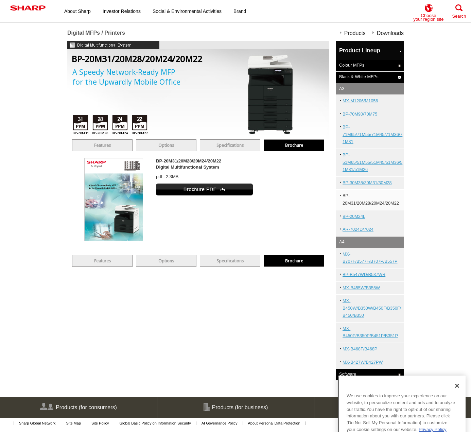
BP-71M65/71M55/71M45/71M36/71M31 (372, 134)
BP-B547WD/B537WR (364, 274)
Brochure (294, 145)
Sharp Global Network (37, 423)
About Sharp (77, 11)
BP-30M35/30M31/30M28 (367, 182)
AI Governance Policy (220, 423)
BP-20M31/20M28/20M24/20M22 (371, 199)
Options (166, 145)
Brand (239, 11)
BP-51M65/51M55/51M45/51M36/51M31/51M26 (372, 162)
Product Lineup (359, 50)
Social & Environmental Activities (187, 11)
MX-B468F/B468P (360, 349)
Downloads (390, 33)
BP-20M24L (354, 216)
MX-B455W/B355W (361, 288)
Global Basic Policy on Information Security (155, 423)
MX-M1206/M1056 (360, 101)
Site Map (73, 423)
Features (102, 145)
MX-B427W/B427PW (363, 362)
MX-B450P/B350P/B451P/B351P (370, 332)
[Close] (457, 400)
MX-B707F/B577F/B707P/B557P (370, 258)
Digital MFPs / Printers (96, 33)
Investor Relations (122, 11)
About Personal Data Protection (274, 423)
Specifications (230, 145)
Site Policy (100, 423)
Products (355, 33)
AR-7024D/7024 (358, 229)
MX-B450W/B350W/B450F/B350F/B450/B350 (372, 308)
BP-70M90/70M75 (360, 114)
